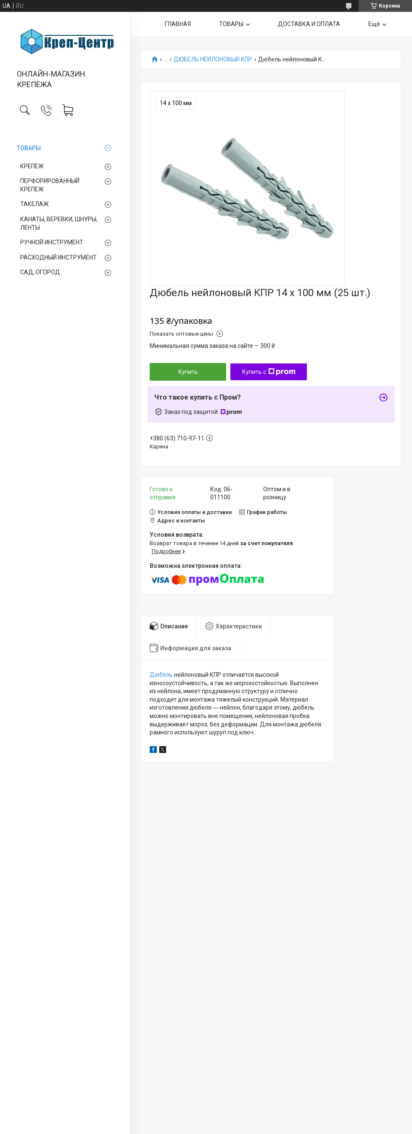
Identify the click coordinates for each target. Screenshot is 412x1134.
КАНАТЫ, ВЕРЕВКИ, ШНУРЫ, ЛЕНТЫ (59, 223)
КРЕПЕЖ (32, 166)
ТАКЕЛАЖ (34, 204)
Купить (188, 371)
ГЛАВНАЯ (178, 24)
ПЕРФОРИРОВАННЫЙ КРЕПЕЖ (49, 185)
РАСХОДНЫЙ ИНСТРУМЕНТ (58, 257)
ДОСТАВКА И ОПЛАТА (309, 24)
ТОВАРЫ (29, 148)
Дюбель (161, 674)
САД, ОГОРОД (40, 272)
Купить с (269, 372)
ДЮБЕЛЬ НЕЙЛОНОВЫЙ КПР (213, 59)
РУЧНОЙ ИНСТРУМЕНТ (51, 242)
